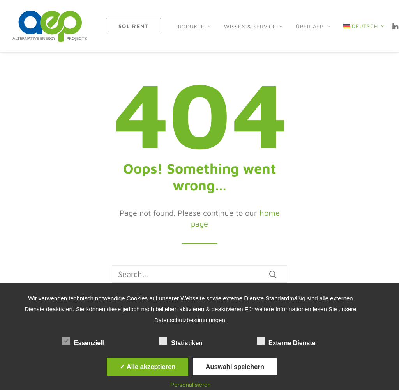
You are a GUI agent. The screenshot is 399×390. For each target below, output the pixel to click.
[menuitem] (133, 26)
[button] (272, 274)
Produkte (192, 26)
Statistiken (188, 341)
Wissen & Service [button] (253, 26)
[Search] (199, 274)
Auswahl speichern (235, 366)
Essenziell (90, 341)
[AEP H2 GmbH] (49, 26)
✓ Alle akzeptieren (148, 366)
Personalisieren (190, 384)
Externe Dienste (293, 341)
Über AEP (313, 26)
